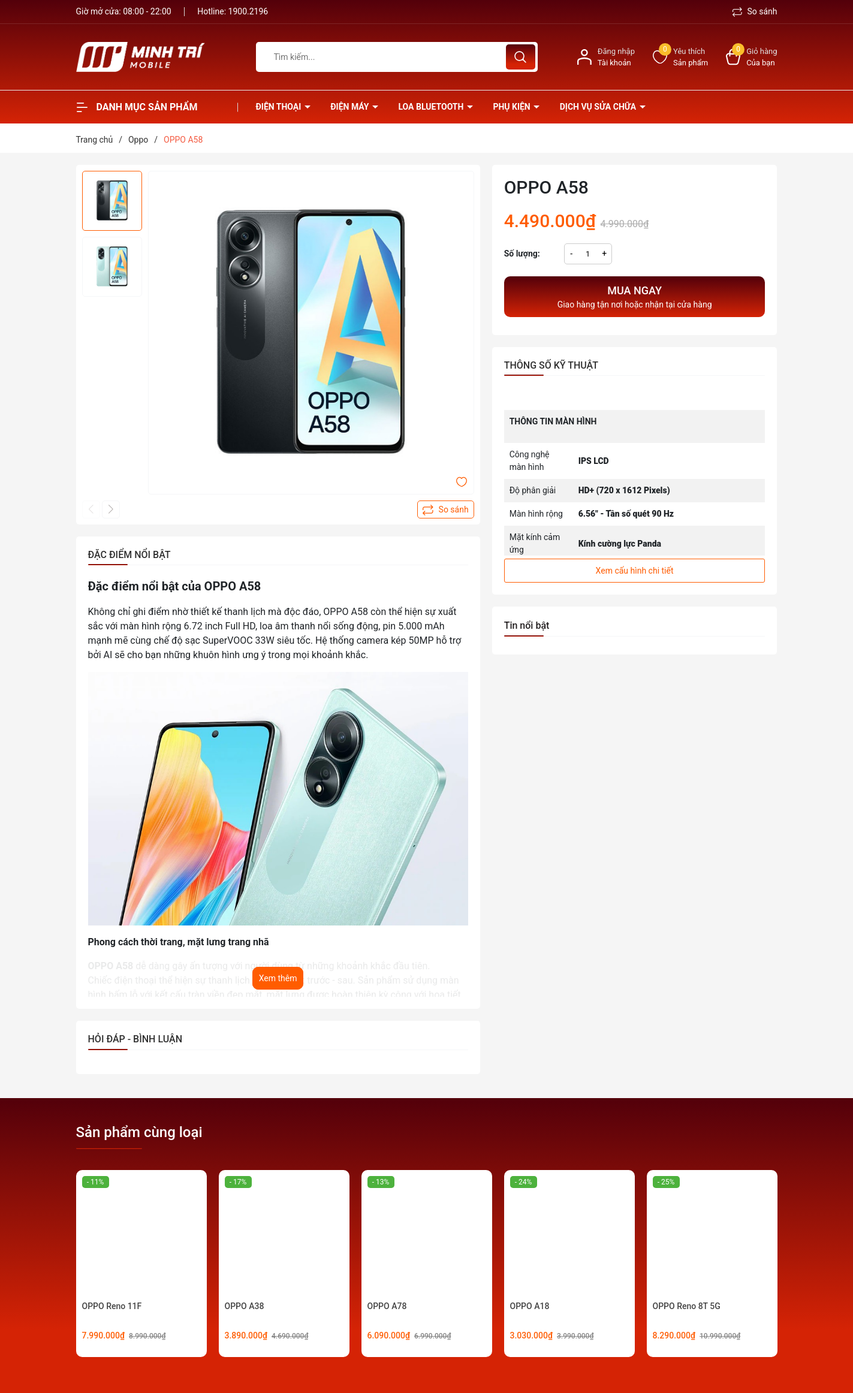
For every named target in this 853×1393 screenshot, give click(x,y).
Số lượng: (522, 253)
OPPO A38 (244, 1306)
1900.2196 (248, 11)
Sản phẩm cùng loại (139, 1132)
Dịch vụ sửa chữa (599, 106)
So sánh (755, 11)
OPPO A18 (530, 1306)
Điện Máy (350, 106)
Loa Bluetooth (431, 106)
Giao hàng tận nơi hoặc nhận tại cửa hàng (634, 295)
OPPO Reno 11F (112, 1306)
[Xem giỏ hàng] (751, 57)
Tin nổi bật (527, 625)
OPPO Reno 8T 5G (687, 1306)
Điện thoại (279, 106)
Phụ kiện (512, 106)
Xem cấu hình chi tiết (635, 570)
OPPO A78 (387, 1306)
